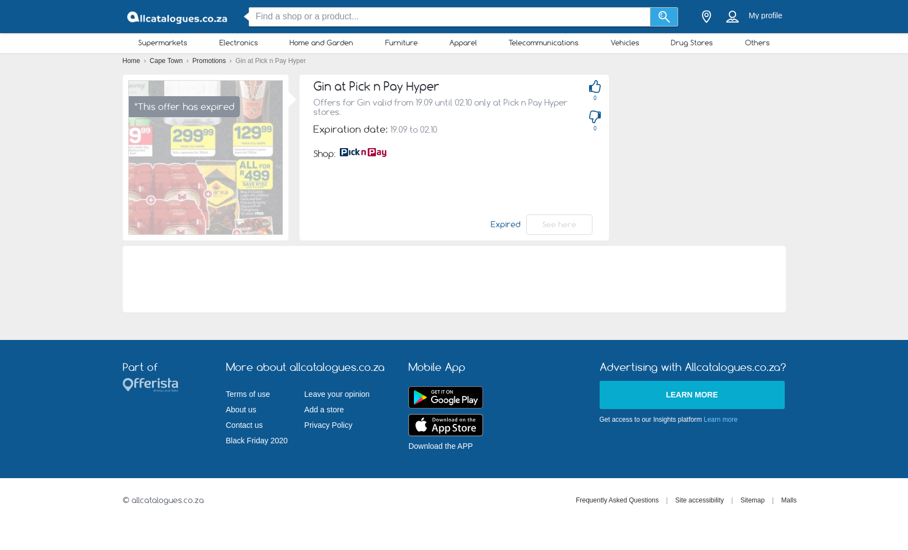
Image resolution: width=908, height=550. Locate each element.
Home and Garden (321, 42)
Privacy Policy (329, 425)
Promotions (210, 61)
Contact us (244, 425)
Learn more (692, 394)
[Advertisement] (454, 279)
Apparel (463, 42)
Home (132, 61)
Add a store (324, 409)
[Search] (664, 17)
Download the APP (440, 446)
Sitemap (753, 500)
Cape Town (167, 61)
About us (241, 409)
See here (559, 224)
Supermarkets (162, 42)
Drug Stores (692, 42)
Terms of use (248, 394)
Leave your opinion (337, 394)
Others (757, 42)
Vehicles (625, 42)
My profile (766, 15)
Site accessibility (699, 500)
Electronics (238, 42)
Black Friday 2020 (257, 440)
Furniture (401, 42)
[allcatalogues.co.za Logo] (178, 17)
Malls (788, 500)
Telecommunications (543, 42)
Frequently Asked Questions (617, 500)
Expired (506, 224)
